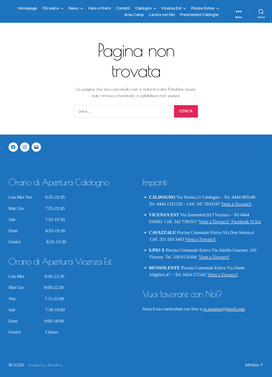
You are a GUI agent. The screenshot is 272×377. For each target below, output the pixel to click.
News (74, 8)
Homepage (27, 8)
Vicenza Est (171, 8)
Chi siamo (50, 8)
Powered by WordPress (46, 365)
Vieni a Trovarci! (236, 204)
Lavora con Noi (162, 14)
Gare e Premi (99, 8)
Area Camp (134, 14)
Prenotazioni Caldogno (199, 14)
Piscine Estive (203, 8)
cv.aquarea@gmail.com (224, 309)
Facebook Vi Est (246, 222)
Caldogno (143, 8)
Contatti (123, 8)
